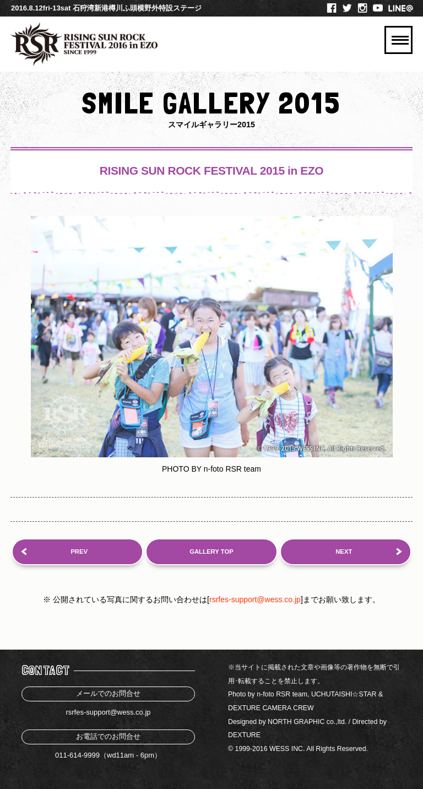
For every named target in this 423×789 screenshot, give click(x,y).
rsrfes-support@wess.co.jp (255, 599)
